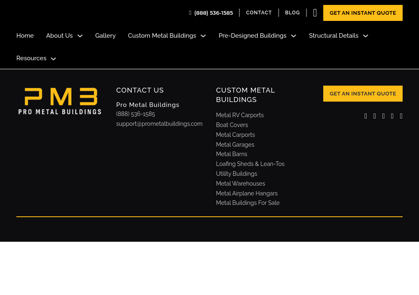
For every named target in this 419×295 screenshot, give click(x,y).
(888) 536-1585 (213, 12)
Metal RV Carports (240, 115)
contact (259, 13)
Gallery (105, 35)
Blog (292, 13)
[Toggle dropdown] (80, 36)
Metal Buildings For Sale (247, 203)
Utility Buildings (236, 173)
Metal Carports (235, 135)
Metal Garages (235, 144)
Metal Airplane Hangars (247, 193)
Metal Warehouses (240, 183)
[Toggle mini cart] (315, 12)
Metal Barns (231, 154)
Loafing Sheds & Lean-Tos (250, 164)
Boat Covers (232, 125)
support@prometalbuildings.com (159, 123)
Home (25, 35)
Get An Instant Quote (363, 13)
